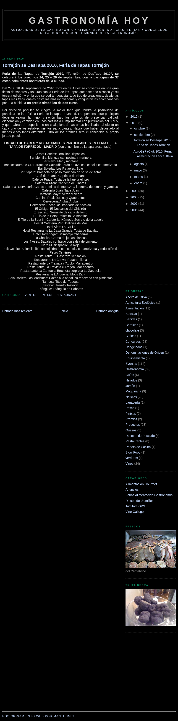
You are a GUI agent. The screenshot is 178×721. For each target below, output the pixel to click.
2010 (135, 123)
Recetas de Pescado (140, 436)
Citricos (131, 336)
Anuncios (132, 489)
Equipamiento (135, 358)
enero (138, 183)
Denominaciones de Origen (145, 352)
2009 (135, 191)
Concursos (133, 341)
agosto (139, 164)
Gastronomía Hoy (89, 20)
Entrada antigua (107, 311)
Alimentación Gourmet (141, 484)
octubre (140, 128)
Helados (131, 380)
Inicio (64, 311)
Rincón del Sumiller (139, 501)
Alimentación (135, 308)
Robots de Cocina (138, 447)
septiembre (142, 135)
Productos (133, 424)
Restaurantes (68, 295)
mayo (138, 170)
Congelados (134, 347)
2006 (135, 210)
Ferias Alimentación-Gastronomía (149, 495)
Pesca (130, 408)
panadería (133, 402)
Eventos (30, 295)
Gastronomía (135, 369)
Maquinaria (133, 391)
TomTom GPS (135, 506)
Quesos (131, 430)
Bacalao (131, 314)
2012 (135, 116)
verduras (132, 458)
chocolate (132, 330)
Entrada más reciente (17, 311)
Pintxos (47, 295)
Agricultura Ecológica (140, 302)
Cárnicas (132, 325)
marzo (139, 177)
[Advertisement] (139, 70)
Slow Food (133, 452)
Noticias (131, 397)
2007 (135, 203)
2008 (135, 197)
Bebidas (131, 319)
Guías (130, 375)
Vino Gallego (135, 512)
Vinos (130, 463)
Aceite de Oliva (136, 297)
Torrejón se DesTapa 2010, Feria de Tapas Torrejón (55, 65)
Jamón (130, 386)
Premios (131, 419)
